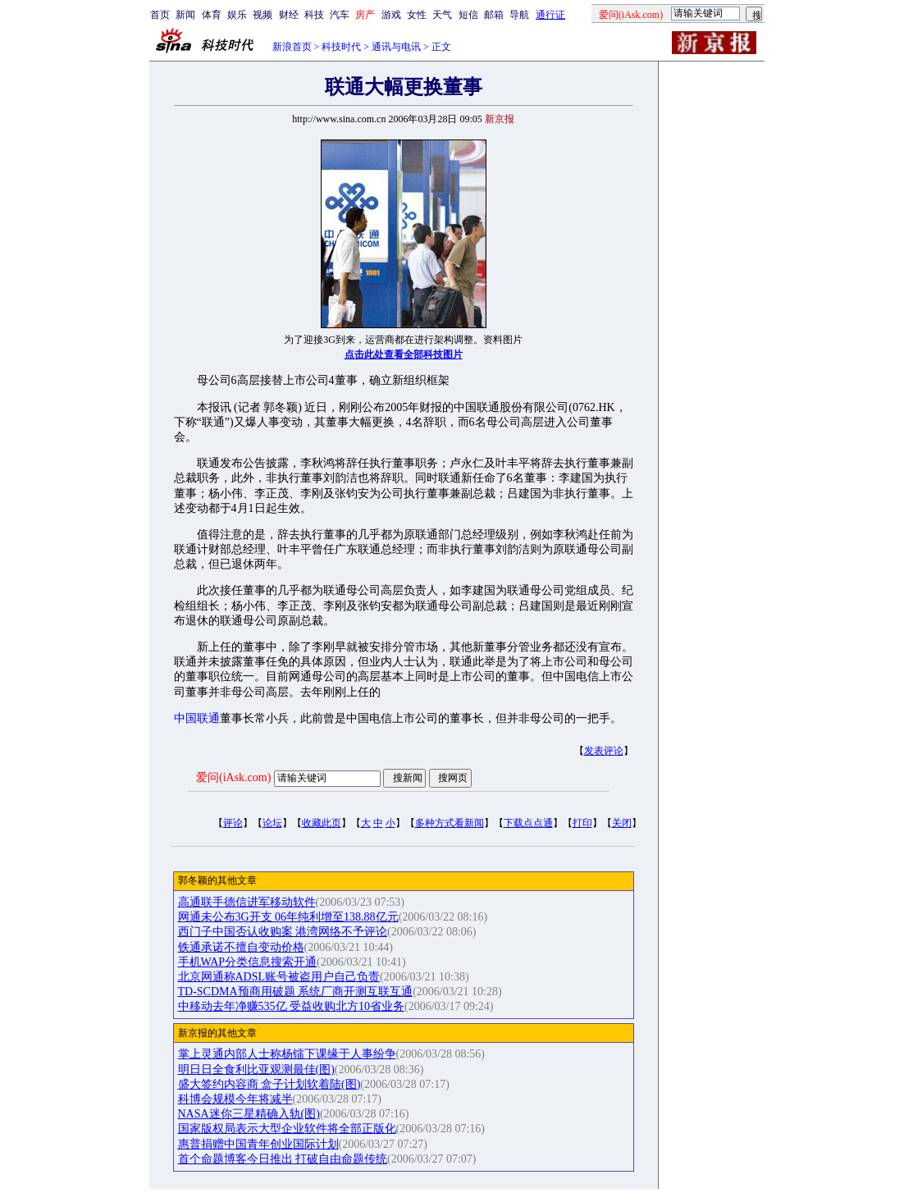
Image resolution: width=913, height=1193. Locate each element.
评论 (233, 823)
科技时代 (341, 47)
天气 (442, 15)
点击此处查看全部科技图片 (404, 354)
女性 (417, 15)
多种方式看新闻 (449, 823)
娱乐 (237, 15)
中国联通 (197, 718)
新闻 (185, 15)
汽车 (339, 15)
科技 (314, 15)
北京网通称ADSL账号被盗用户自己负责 (279, 977)
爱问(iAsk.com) (233, 777)
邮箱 (494, 15)
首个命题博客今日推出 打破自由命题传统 (283, 1159)
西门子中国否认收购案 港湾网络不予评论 (283, 932)
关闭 (622, 823)
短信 (468, 15)
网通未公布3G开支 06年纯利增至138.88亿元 (288, 917)
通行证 (550, 15)
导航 (519, 15)
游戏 (391, 15)
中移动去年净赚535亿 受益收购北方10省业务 (291, 1006)
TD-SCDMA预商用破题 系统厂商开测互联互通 (295, 991)
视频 (262, 15)
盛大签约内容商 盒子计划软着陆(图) (269, 1084)
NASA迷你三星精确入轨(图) (249, 1114)
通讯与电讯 (396, 47)
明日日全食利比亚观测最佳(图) (256, 1069)
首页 (160, 15)
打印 (582, 823)
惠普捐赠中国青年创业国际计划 (258, 1144)
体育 (211, 15)
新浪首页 (292, 47)
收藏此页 (321, 823)
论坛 (272, 823)
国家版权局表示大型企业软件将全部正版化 (287, 1128)
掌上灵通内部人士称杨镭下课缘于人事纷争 (287, 1054)
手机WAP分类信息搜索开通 (247, 962)
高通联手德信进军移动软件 (247, 902)
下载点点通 (528, 823)
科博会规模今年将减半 (235, 1099)
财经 (289, 15)
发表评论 (603, 750)
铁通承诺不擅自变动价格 (241, 947)
